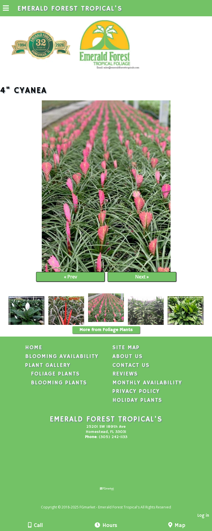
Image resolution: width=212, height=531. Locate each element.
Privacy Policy (136, 391)
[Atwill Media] (111, 501)
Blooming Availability (62, 356)
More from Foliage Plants (106, 330)
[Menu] (6, 9)
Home (33, 347)
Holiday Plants (137, 400)
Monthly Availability (147, 382)
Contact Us (131, 365)
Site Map (126, 347)
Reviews (125, 374)
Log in (203, 515)
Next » (142, 277)
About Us (127, 356)
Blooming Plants (59, 382)
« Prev (70, 277)
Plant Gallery (48, 365)
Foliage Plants (55, 374)
